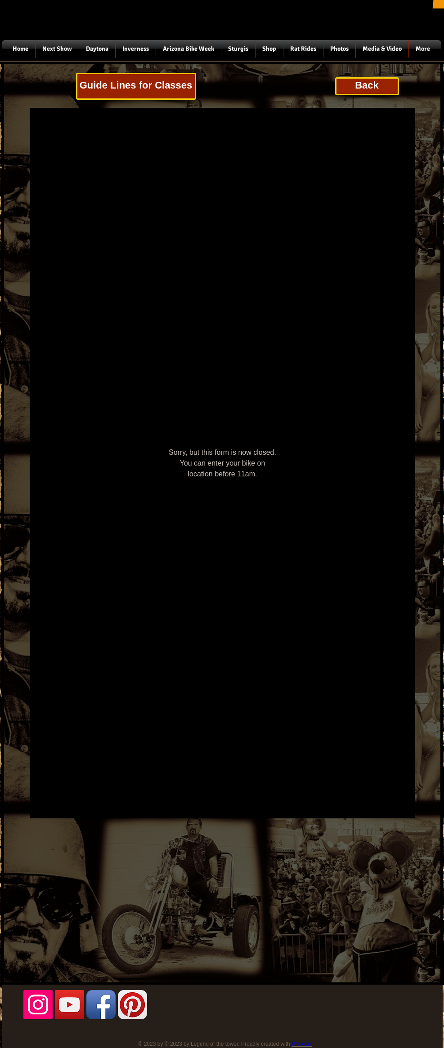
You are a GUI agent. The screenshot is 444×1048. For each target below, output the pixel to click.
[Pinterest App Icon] (132, 1004)
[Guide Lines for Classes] (136, 86)
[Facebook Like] (79, 1039)
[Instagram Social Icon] (38, 1004)
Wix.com (302, 1044)
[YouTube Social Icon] (69, 1004)
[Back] (367, 86)
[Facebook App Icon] (101, 1004)
